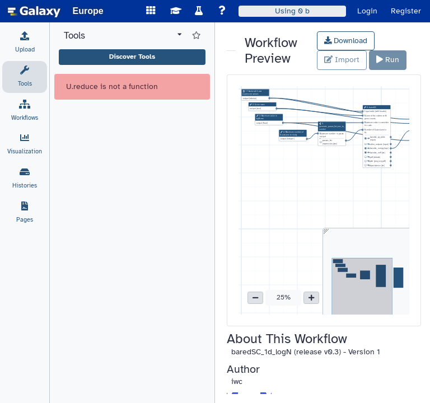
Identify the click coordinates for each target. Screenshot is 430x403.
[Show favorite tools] (196, 35)
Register (406, 11)
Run (387, 59)
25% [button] (284, 297)
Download (346, 40)
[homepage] (34, 11)
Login (367, 11)
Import (341, 59)
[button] (255, 298)
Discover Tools (132, 56)
